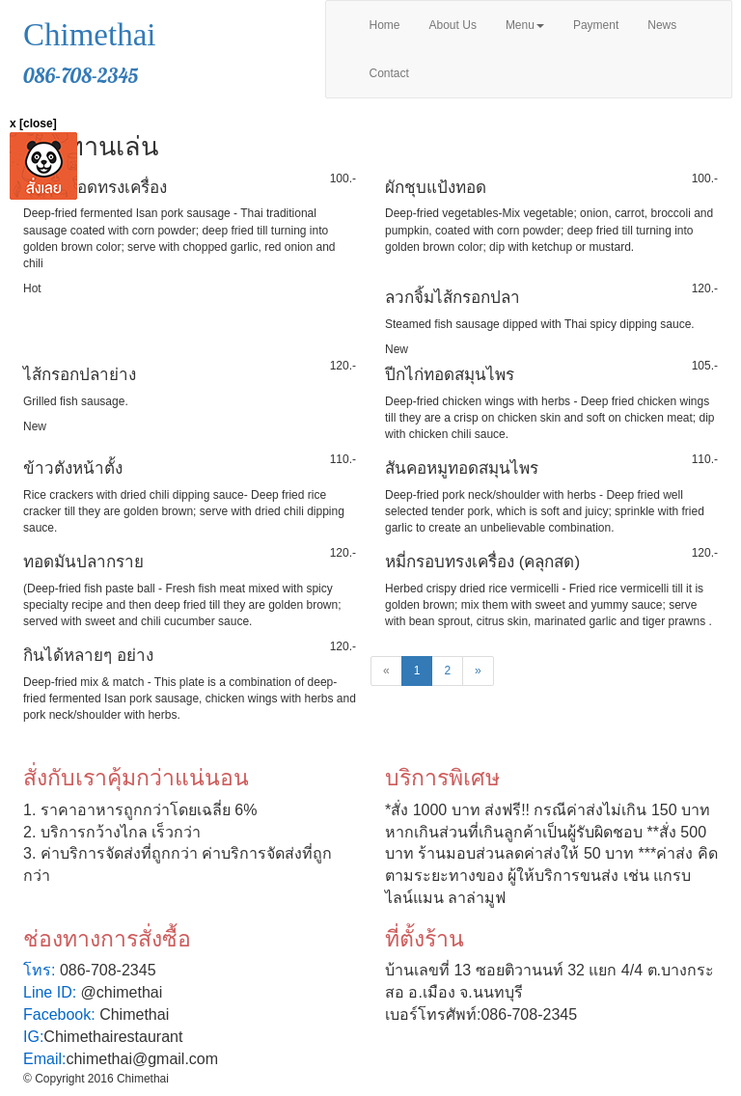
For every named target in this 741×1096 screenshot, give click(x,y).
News (661, 25)
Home (385, 25)
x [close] (33, 123)
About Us (453, 25)
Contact (389, 73)
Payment (595, 25)
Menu (525, 25)
